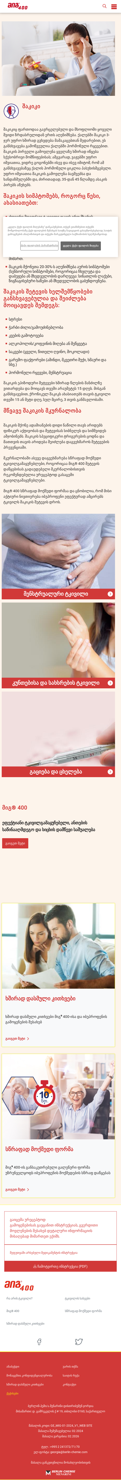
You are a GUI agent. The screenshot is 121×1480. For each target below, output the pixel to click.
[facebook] (39, 1342)
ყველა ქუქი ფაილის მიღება (81, 245)
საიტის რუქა (71, 1375)
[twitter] (79, 1342)
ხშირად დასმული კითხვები (25, 1323)
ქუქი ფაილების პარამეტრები (39, 245)
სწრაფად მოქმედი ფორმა (83, 1311)
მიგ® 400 (12, 1311)
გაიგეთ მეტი (15, 843)
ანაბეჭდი (12, 1366)
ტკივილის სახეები (77, 1298)
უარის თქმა (70, 1366)
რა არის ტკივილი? (19, 1298)
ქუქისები (12, 1393)
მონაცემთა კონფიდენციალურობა (29, 1375)
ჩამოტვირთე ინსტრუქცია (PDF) (62, 1266)
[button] (104, 6)
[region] (60, 237)
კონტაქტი (69, 1384)
